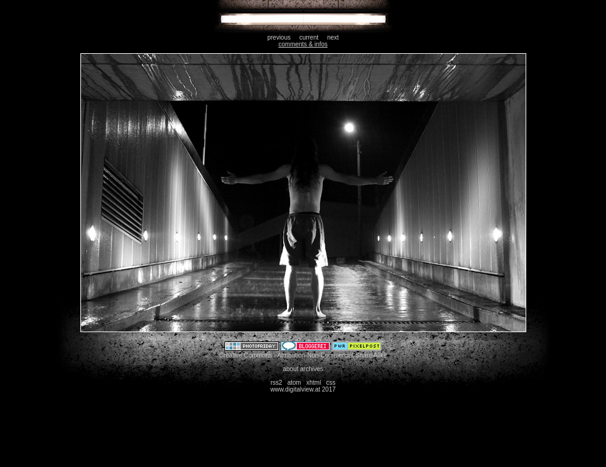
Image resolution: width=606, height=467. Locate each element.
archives (311, 369)
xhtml (313, 382)
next (333, 37)
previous (279, 37)
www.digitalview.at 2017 (303, 389)
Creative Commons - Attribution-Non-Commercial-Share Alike (302, 355)
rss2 (276, 382)
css (331, 382)
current (308, 37)
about (290, 369)
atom (294, 382)
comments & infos (302, 44)
